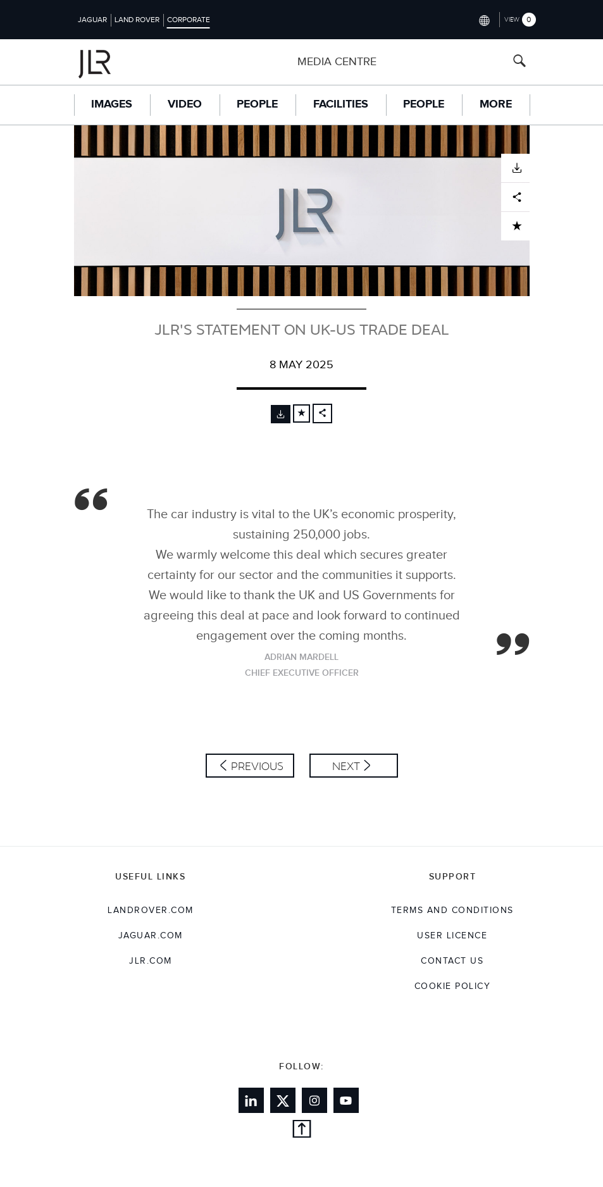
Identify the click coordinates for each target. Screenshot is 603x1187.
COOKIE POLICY (452, 986)
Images (111, 104)
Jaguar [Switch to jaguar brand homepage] (92, 19)
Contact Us (452, 961)
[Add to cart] (301, 413)
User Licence (452, 936)
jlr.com (150, 961)
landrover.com (151, 910)
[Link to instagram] (314, 1100)
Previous (257, 766)
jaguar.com (150, 936)
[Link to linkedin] (251, 1100)
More (496, 104)
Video (185, 104)
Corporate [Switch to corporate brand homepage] (188, 19)
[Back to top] (301, 1131)
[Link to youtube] (346, 1100)
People (257, 104)
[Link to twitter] (282, 1100)
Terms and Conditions (452, 910)
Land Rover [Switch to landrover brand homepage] (137, 19)
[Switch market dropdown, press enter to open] (484, 19)
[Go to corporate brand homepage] (119, 62)
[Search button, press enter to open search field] (519, 62)
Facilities (340, 104)
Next (346, 766)
